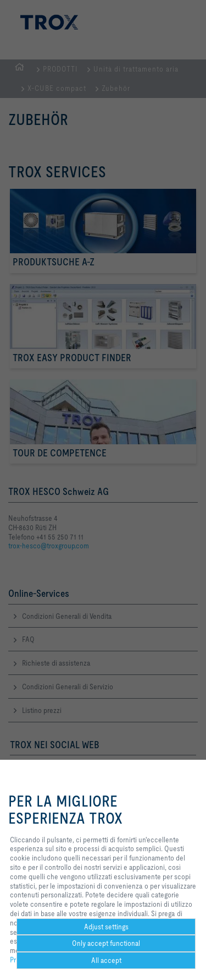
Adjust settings (106, 926)
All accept (106, 960)
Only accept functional (106, 943)
